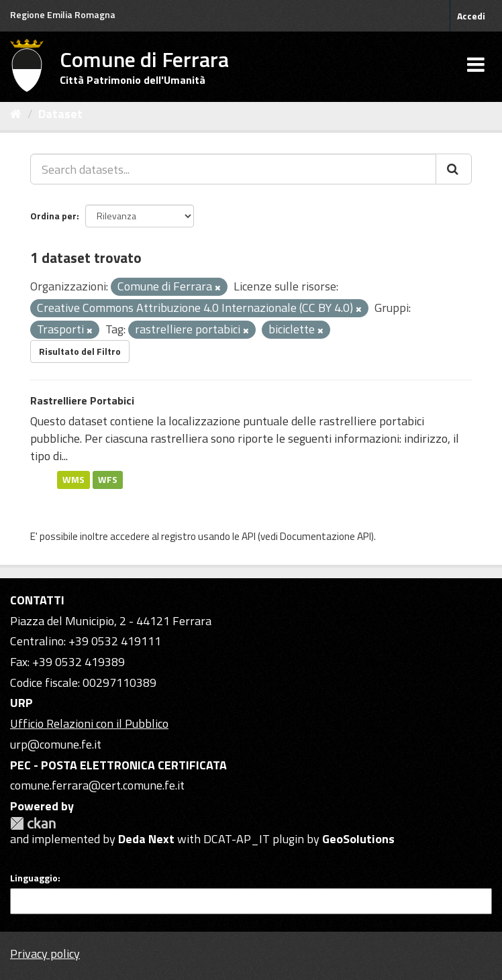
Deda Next (146, 839)
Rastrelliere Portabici (82, 400)
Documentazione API (325, 536)
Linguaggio (34, 878)
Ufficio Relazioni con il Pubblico (89, 723)
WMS (73, 479)
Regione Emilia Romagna (62, 14)
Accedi (471, 16)
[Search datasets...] (233, 169)
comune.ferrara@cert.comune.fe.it (97, 785)
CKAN (33, 823)
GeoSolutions (358, 839)
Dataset (60, 114)
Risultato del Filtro (80, 351)
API (249, 536)
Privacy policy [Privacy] (45, 953)
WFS (107, 479)
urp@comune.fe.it (55, 744)
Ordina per (53, 216)
